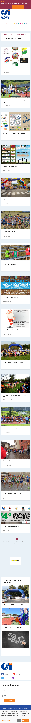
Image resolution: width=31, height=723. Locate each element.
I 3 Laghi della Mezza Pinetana (11, 166)
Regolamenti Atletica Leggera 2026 (13, 605)
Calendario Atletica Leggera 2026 (13, 627)
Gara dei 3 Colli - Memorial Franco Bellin (14, 133)
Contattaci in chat (18, 7)
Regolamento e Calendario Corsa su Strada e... (15, 199)
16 (19, 541)
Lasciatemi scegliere (6, 720)
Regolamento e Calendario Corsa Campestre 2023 (15, 363)
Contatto (26, 708)
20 (14, 543)
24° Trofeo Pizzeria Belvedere (11, 297)
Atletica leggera (20, 34)
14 (14, 541)
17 (22, 541)
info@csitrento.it (6, 7)
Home (5, 34)
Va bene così (25, 720)
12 (8, 541)
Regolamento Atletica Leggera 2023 (12, 428)
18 (25, 541)
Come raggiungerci (18, 708)
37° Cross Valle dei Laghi (9, 232)
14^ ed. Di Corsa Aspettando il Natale (13, 330)
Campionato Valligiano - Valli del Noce (13, 68)
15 (17, 541)
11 (6, 541)
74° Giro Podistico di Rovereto (11, 526)
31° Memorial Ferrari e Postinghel (12, 493)
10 (3, 541)
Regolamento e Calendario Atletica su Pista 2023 (15, 101)
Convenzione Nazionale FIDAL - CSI (13, 650)
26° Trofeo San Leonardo (9, 461)
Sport (12, 34)
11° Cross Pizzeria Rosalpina (10, 264)
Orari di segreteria (7, 708)
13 (11, 541)
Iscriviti (9, 700)
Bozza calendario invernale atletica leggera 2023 (15, 396)
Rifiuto (19, 720)
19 (27, 541)
